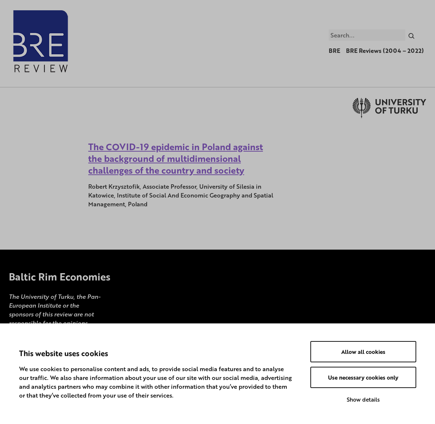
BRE (334, 50)
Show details (363, 399)
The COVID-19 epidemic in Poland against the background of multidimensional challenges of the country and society (175, 158)
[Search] (411, 34)
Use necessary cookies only (363, 377)
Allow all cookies (363, 352)
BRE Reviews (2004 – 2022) (385, 50)
